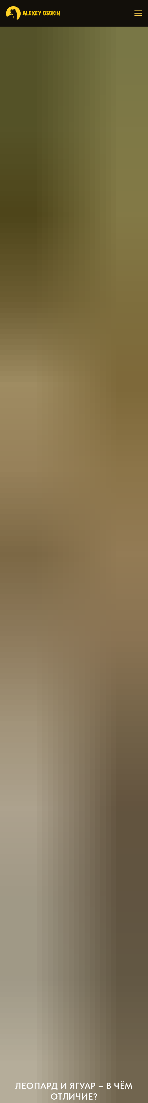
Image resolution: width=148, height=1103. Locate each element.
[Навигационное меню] (138, 13)
